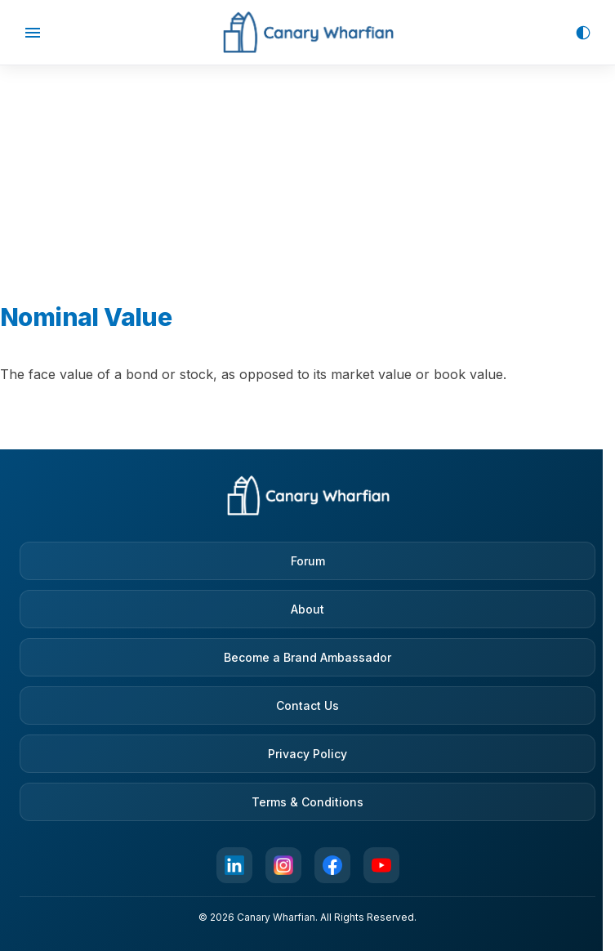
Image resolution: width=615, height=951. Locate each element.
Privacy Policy (307, 754)
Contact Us (307, 705)
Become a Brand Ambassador (307, 657)
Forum (308, 561)
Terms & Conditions (307, 802)
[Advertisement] (308, 167)
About (307, 609)
